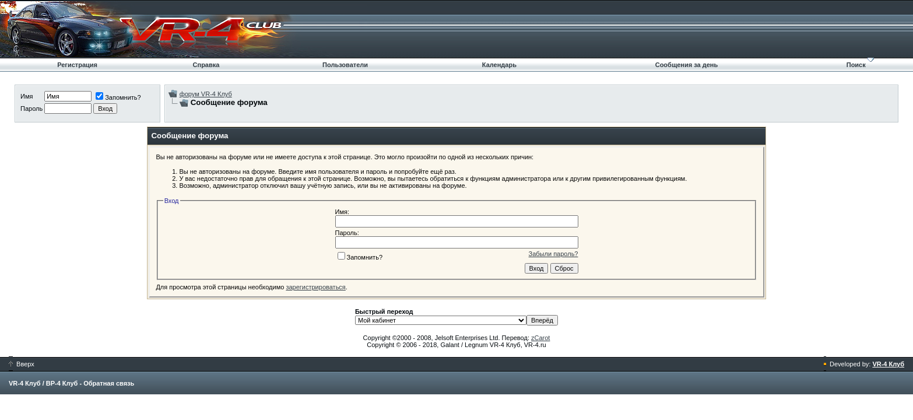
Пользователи (345, 64)
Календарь (499, 64)
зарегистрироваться (315, 287)
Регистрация (77, 64)
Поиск (856, 64)
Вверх (21, 364)
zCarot (540, 337)
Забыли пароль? (553, 253)
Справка (206, 64)
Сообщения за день (686, 64)
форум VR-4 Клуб (206, 93)
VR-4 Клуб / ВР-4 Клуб (43, 383)
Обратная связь (108, 383)
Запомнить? (118, 97)
